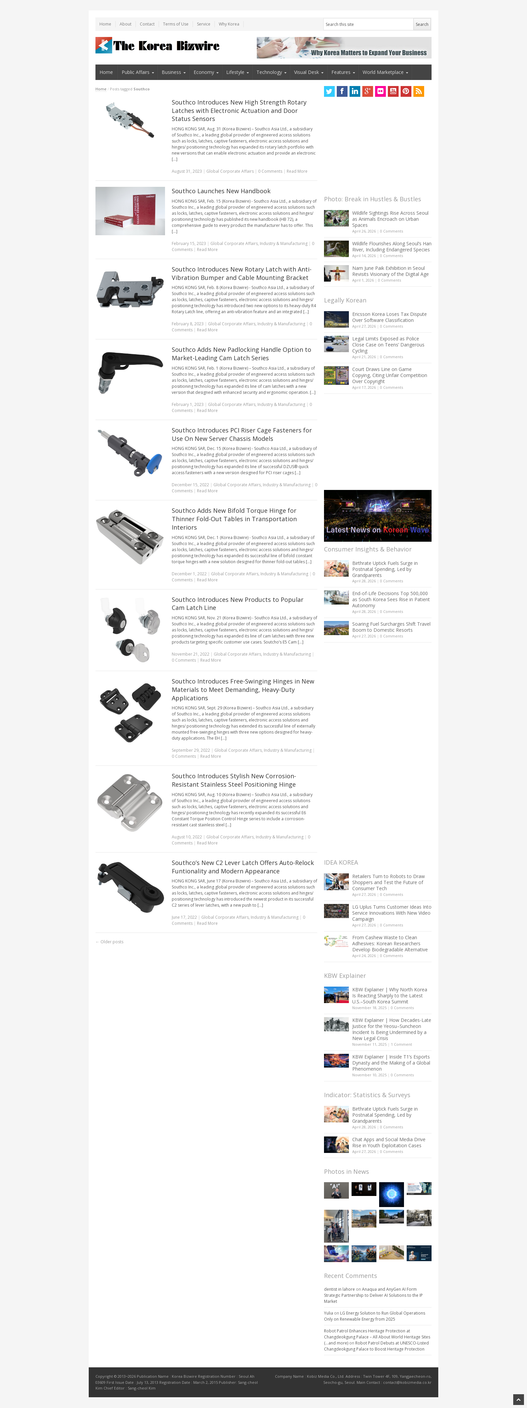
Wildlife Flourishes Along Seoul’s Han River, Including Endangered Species (392, 246)
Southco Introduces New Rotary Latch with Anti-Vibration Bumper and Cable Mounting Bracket (242, 273)
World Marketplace (383, 72)
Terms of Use (176, 24)
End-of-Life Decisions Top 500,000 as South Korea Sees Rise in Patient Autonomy (391, 599)
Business (171, 72)
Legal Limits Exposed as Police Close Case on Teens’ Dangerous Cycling (388, 344)
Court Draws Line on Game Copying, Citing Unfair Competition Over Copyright (389, 375)
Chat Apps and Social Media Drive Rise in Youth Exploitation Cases (388, 1142)
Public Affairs (136, 72)
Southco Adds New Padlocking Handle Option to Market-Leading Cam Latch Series (241, 353)
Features (341, 72)
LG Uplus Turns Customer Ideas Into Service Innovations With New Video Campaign (392, 913)
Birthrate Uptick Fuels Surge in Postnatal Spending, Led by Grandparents (385, 569)
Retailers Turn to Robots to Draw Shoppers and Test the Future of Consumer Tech (388, 882)
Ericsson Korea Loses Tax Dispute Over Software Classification (389, 317)
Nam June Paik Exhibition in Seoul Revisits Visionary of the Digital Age (390, 271)
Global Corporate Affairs (230, 171)
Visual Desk (306, 72)
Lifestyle (235, 72)
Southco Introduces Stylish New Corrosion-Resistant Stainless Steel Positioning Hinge (234, 780)
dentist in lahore (339, 1289)
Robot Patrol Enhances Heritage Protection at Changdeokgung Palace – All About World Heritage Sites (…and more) (377, 1337)
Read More (297, 171)
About (125, 24)
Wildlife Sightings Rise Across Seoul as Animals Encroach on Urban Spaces (390, 219)
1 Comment (401, 1044)
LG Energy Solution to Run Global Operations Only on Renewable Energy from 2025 (374, 1316)
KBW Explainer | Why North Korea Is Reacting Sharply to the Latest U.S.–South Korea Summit (389, 995)
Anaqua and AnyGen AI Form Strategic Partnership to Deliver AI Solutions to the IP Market (373, 1295)
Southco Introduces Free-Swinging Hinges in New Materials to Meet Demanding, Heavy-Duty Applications (243, 689)
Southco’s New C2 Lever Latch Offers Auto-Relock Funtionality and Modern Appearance (243, 867)
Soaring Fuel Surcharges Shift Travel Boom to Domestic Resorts (391, 627)
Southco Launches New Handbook (221, 191)
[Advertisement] (374, 148)
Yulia (328, 1313)
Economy (204, 72)
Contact (147, 24)
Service (203, 24)
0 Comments (391, 231)
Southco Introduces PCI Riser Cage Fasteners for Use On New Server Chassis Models (242, 434)
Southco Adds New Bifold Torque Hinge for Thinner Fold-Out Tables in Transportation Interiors (234, 518)
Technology (269, 72)
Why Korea (229, 24)
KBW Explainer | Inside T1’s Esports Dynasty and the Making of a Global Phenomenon (391, 1062)
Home (105, 24)
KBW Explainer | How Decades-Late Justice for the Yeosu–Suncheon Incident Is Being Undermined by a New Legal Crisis (391, 1029)
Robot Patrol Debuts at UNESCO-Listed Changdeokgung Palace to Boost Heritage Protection (376, 1346)
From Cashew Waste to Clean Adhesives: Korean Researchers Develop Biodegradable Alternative (390, 943)
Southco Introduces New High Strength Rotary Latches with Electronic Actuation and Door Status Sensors (239, 110)
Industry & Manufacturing (284, 243)
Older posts (109, 942)
